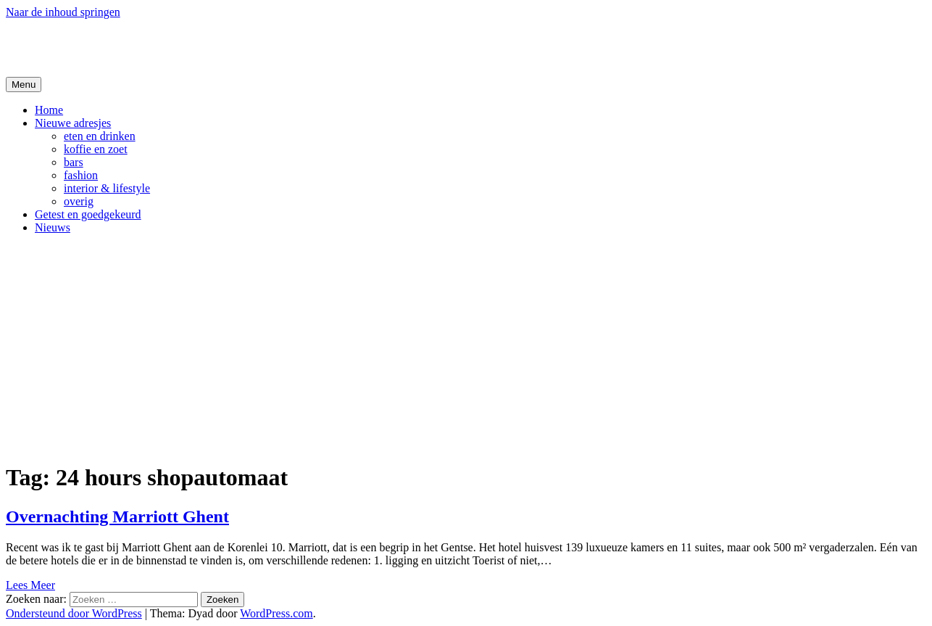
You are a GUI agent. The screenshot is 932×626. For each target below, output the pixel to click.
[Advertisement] (466, 347)
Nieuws (52, 227)
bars (73, 162)
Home (49, 110)
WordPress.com (276, 613)
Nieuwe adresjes (73, 123)
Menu (24, 84)
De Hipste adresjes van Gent (146, 47)
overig (78, 201)
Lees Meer (30, 585)
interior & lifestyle (107, 188)
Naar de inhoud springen (63, 12)
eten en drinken (100, 136)
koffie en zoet (96, 149)
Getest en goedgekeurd (88, 214)
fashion (81, 175)
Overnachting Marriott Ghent (117, 516)
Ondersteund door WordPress (74, 613)
